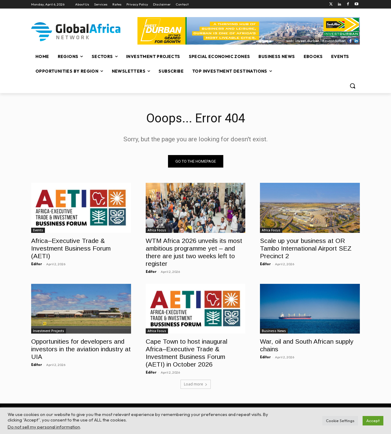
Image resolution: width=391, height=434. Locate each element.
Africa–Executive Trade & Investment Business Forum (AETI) (71, 248)
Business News (274, 331)
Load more (195, 384)
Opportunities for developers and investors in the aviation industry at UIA (81, 349)
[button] (352, 85)
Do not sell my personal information (44, 427)
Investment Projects (48, 331)
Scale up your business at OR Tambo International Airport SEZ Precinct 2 (306, 248)
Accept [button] (373, 420)
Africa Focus (157, 230)
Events (38, 230)
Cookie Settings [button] (340, 420)
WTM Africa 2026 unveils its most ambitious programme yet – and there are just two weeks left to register (194, 252)
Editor (36, 264)
